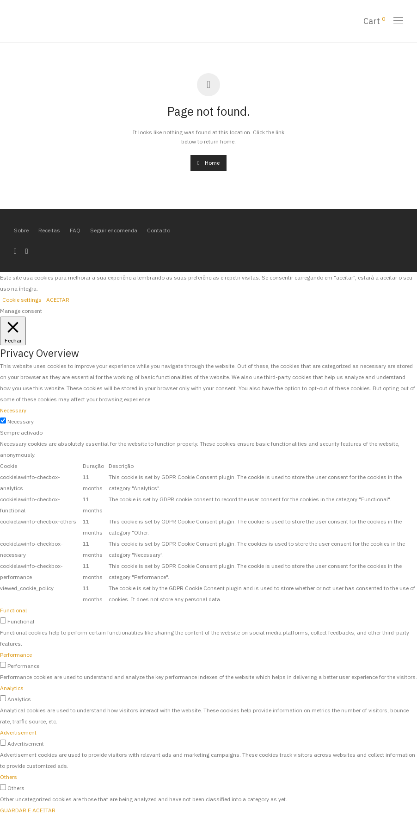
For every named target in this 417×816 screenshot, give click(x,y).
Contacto (158, 230)
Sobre (21, 230)
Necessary (20, 421)
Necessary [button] (13, 410)
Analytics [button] (12, 688)
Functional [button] (13, 610)
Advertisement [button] (18, 732)
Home (208, 162)
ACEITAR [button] (57, 299)
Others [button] (8, 776)
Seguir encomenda (113, 230)
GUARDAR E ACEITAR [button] (27, 810)
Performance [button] (16, 654)
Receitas (49, 230)
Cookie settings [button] (22, 299)
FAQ (75, 230)
